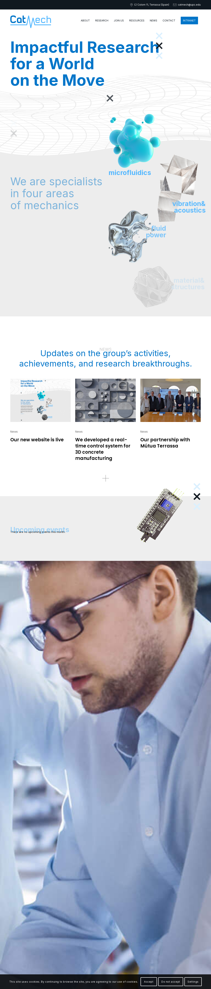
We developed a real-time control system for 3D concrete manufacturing (102, 449)
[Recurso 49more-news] (105, 478)
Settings (193, 981)
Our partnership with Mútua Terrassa (165, 443)
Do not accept (170, 981)
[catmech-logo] (30, 20)
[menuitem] (85, 20)
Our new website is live (37, 440)
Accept (149, 981)
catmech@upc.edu (189, 4)
